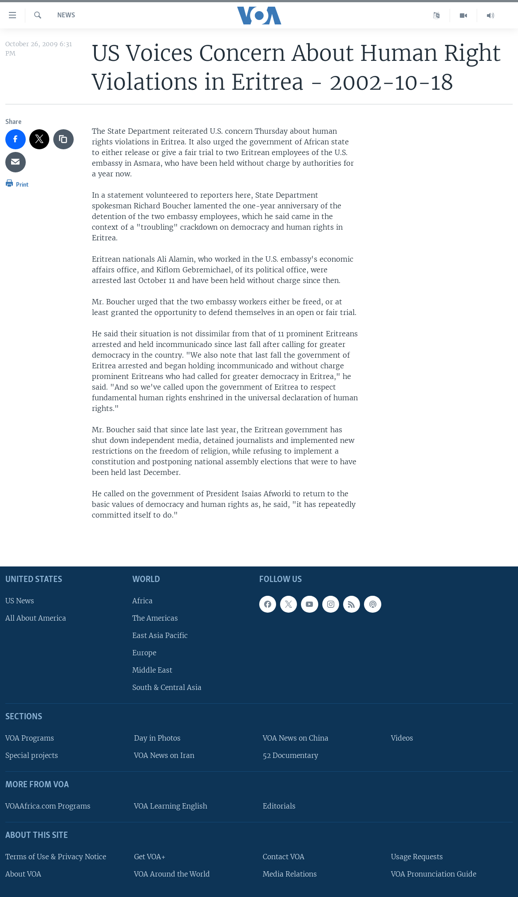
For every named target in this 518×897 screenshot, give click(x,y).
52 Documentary (290, 755)
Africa (142, 600)
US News (19, 600)
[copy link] (63, 139)
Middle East (152, 670)
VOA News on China (295, 738)
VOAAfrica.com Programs (48, 806)
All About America (35, 618)
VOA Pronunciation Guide (433, 873)
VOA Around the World (172, 873)
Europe (144, 653)
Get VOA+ (150, 856)
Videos (402, 738)
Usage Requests (417, 856)
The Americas (155, 618)
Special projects (31, 755)
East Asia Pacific (160, 635)
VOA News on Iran (164, 755)
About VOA (23, 873)
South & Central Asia (167, 687)
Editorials (279, 806)
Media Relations (290, 873)
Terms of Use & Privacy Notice (55, 856)
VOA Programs (29, 738)
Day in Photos (157, 738)
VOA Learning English (170, 806)
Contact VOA (283, 856)
